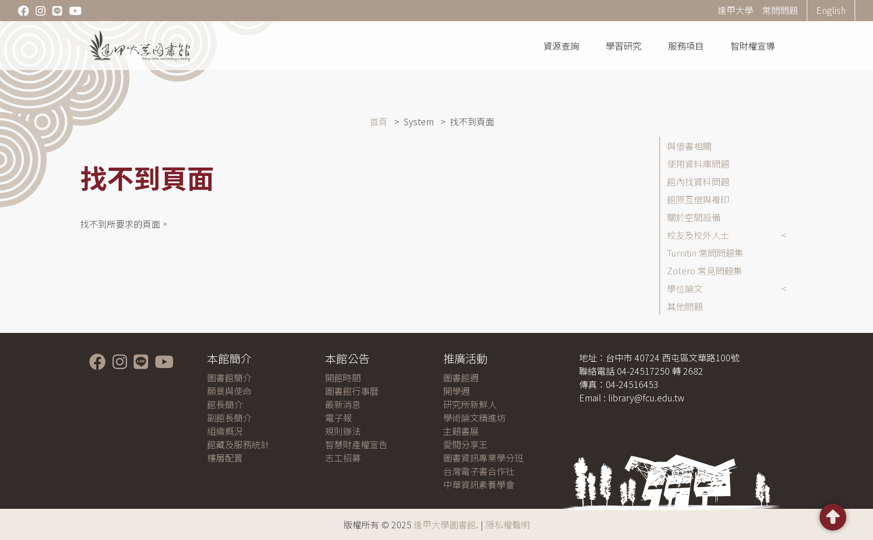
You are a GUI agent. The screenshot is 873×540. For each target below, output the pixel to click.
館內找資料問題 (698, 181)
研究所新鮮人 (470, 404)
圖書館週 (461, 377)
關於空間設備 (693, 217)
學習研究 (623, 45)
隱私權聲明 (507, 524)
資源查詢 (561, 45)
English (831, 10)
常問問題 (780, 10)
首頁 (379, 121)
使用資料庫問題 (698, 163)
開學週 (456, 390)
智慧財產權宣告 (356, 444)
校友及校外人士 (698, 235)
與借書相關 (689, 146)
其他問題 (685, 306)
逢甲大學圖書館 (445, 524)
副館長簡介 (229, 417)
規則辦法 (343, 431)
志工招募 (343, 457)
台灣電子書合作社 (478, 471)
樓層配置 (225, 457)
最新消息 (343, 404)
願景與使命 (229, 390)
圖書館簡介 (229, 377)
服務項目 (686, 45)
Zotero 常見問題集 (704, 270)
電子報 (338, 417)
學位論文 (685, 288)
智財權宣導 (752, 45)
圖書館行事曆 (352, 390)
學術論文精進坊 (474, 417)
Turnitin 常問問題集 (705, 252)
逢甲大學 (735, 10)
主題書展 (461, 431)
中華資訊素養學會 (478, 484)
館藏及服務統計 (238, 444)
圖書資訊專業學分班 (483, 457)
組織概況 (225, 431)
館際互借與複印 (698, 199)
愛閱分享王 (465, 444)
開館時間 (343, 377)
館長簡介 (225, 404)
